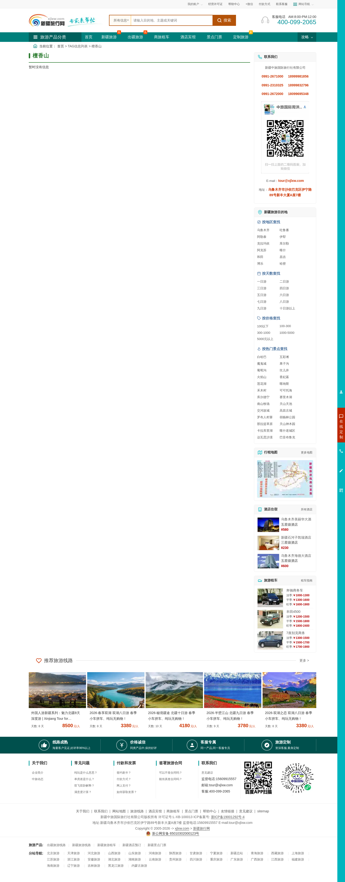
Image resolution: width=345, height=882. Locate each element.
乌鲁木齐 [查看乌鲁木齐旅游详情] (263, 230)
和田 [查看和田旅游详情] (260, 257)
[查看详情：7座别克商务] (270, 640)
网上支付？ (124, 785)
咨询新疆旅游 (320, 429)
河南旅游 (155, 853)
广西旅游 (257, 859)
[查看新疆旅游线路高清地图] (285, 479)
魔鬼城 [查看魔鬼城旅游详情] (261, 363)
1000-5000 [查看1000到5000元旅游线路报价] (287, 333)
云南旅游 (155, 859)
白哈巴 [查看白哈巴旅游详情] (261, 357)
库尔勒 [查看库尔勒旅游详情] (284, 243)
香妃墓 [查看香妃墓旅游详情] (284, 377)
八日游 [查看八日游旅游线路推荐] (284, 301)
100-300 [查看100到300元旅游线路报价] (285, 326)
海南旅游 (53, 865)
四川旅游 (196, 859)
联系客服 (282, 4)
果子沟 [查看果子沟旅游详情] (284, 363)
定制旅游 (240, 37)
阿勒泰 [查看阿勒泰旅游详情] (261, 237)
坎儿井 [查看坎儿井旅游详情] (284, 370)
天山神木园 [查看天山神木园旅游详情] (287, 424)
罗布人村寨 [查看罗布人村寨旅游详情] (265, 417)
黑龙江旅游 (116, 865)
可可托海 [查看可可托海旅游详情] (286, 390)
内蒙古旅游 (139, 865)
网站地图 (119, 811)
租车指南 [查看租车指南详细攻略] (306, 580)
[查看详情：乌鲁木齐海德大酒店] (268, 561)
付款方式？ (124, 779)
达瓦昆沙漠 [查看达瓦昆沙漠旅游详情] (265, 437)
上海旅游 (298, 853)
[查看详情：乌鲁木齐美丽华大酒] (268, 524)
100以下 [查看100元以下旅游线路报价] (263, 326)
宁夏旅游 (216, 853)
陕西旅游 (175, 853)
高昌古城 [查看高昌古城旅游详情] (286, 410)
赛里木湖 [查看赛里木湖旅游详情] (286, 397)
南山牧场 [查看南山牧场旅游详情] (263, 404)
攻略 (307, 37)
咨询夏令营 (319, 446)
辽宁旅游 (73, 865)
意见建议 (207, 772)
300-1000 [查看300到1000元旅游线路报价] (263, 333)
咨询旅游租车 (320, 454)
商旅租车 (161, 37)
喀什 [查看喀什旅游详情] (283, 250)
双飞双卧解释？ (84, 785)
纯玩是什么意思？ (85, 772)
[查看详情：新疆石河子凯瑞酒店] (268, 543)
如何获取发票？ (127, 792)
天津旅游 (73, 853)
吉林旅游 (94, 865)
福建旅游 (298, 859)
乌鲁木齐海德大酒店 (296, 556)
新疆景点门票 (157, 845)
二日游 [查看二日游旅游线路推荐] (284, 281)
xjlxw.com (182, 828)
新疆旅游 (109, 37)
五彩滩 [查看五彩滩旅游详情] (284, 357)
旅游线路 (137, 811)
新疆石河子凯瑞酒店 (296, 537)
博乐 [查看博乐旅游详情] (260, 263)
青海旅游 (257, 853)
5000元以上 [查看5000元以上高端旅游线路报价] (265, 339)
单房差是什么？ (84, 779)
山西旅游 (114, 853)
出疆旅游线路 (56, 845)
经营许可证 (215, 4)
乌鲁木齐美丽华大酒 (296, 519)
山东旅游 (134, 853)
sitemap (263, 811)
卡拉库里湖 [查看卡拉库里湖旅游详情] (265, 430)
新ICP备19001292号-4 (228, 817)
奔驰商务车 (294, 590)
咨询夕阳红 (319, 463)
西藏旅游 (277, 853)
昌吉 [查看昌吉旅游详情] (283, 257)
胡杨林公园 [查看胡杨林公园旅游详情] (287, 417)
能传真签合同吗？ (170, 779)
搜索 (224, 20)
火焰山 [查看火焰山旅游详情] (261, 377)
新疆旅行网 (201, 828)
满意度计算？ (83, 792)
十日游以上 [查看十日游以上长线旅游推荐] (287, 308)
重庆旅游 (216, 859)
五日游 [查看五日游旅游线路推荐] (261, 295)
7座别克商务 (295, 633)
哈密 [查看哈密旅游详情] (283, 263)
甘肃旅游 (196, 853)
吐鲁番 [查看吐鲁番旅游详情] (284, 230)
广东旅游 (236, 859)
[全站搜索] (172, 20)
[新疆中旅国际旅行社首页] (67, 20)
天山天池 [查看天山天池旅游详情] (286, 404)
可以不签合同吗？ (170, 772)
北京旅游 (53, 853)
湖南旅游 (134, 859)
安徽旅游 (94, 859)
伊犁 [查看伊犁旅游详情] (283, 237)
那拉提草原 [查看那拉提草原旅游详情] (265, 424)
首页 (88, 37)
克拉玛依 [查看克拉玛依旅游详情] (263, 243)
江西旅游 (277, 859)
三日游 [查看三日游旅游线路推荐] (261, 288)
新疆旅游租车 (106, 845)
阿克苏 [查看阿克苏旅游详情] (261, 250)
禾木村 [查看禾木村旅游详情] (261, 390)
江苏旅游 (53, 859)
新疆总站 (236, 853)
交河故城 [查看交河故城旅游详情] (263, 410)
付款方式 (264, 4)
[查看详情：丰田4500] (270, 619)
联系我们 (101, 811)
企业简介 (37, 772)
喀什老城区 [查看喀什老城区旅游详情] (287, 430)
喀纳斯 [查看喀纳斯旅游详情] (284, 383)
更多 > (304, 660)
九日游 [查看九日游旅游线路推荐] (261, 308)
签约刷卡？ (124, 772)
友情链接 (227, 811)
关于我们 (82, 811)
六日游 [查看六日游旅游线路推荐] (284, 295)
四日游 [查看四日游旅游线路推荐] (284, 288)
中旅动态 (37, 779)
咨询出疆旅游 (320, 437)
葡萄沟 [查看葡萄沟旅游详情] (261, 370)
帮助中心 (234, 4)
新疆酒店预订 (131, 845)
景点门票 (214, 37)
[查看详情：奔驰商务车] (270, 598)
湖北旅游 (114, 859)
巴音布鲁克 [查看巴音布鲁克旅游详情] (287, 437)
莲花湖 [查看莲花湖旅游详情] (261, 383)
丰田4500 (293, 612)
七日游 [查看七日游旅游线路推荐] (261, 301)
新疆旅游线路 (81, 845)
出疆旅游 (135, 37)
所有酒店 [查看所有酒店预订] (306, 509)
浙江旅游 (73, 859)
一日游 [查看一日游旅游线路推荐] (261, 281)
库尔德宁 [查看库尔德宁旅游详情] (263, 397)
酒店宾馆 (188, 37)
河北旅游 (94, 853)
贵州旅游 (175, 859)
